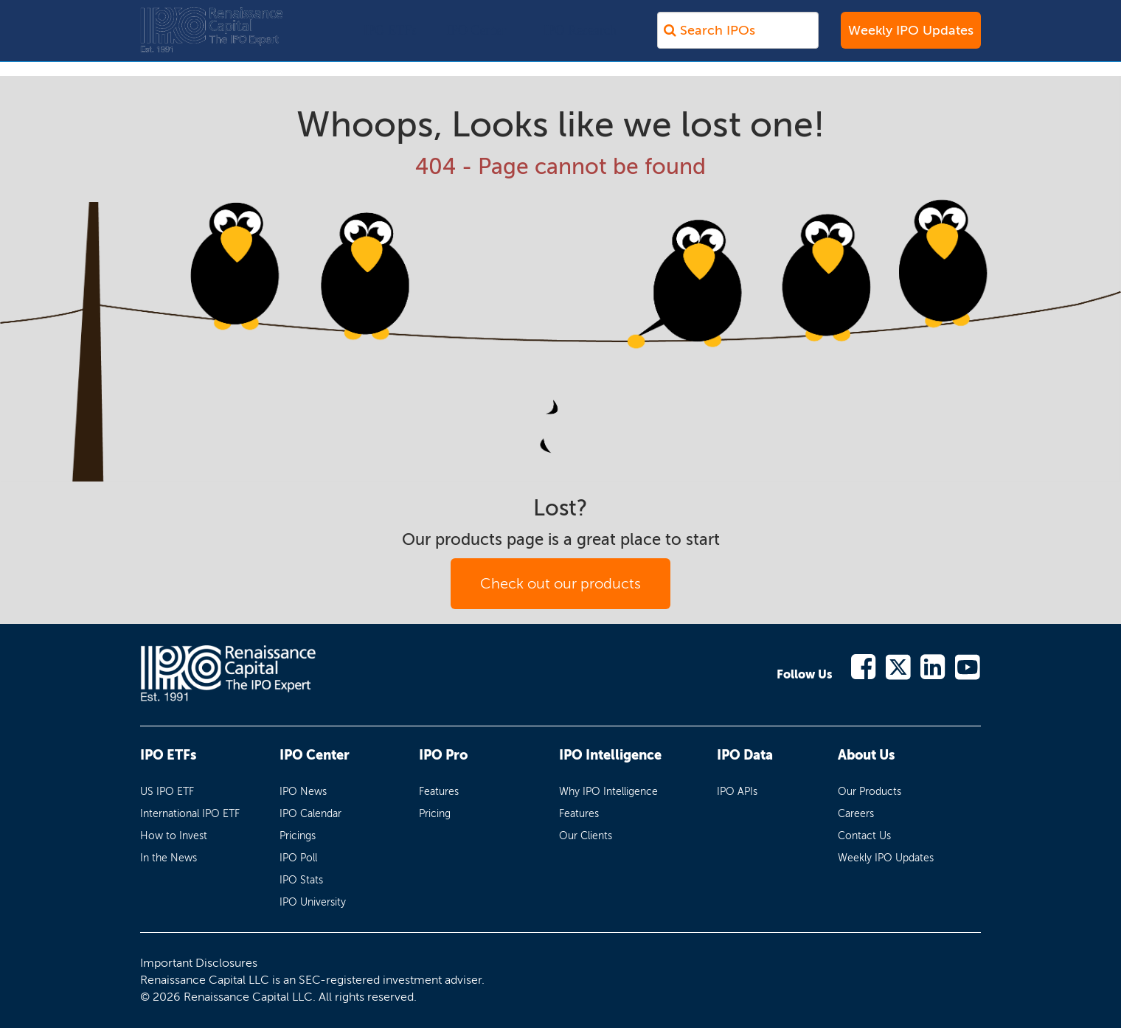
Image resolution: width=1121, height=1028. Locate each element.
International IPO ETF (190, 814)
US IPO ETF (167, 791)
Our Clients (585, 836)
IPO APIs (737, 791)
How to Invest (173, 836)
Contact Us (864, 836)
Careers (856, 814)
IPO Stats (301, 880)
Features (439, 791)
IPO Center (476, 37)
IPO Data (745, 755)
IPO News (303, 791)
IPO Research (580, 37)
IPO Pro (443, 755)
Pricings (298, 836)
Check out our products (560, 583)
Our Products (869, 791)
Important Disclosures (198, 963)
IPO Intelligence (610, 755)
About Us (866, 755)
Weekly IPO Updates (911, 37)
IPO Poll (298, 858)
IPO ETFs (390, 37)
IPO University (313, 902)
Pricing (435, 814)
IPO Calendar (310, 814)
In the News (168, 858)
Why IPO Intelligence (608, 791)
